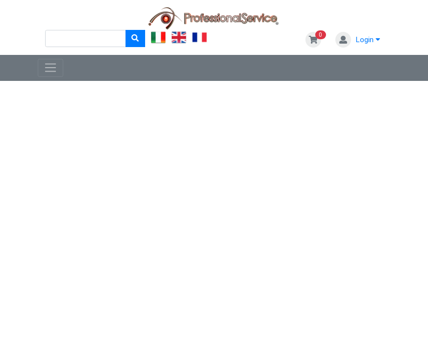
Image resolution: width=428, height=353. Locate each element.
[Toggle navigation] (51, 68)
